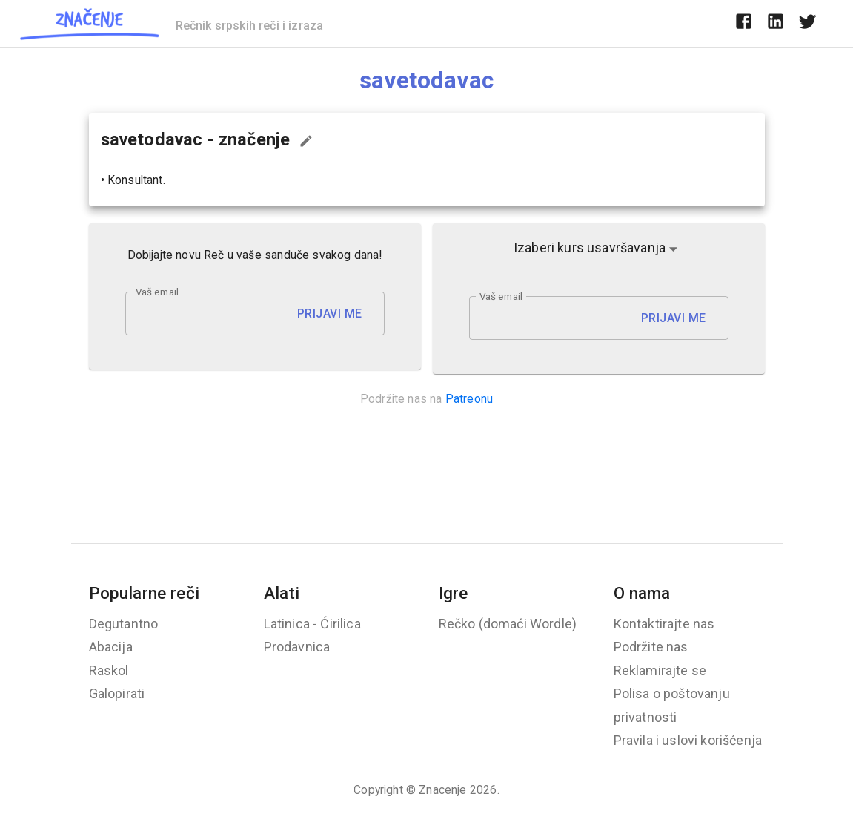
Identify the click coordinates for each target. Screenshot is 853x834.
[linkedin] (776, 23)
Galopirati (117, 693)
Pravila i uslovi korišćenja (688, 740)
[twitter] (807, 23)
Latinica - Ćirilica (312, 623)
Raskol (109, 670)
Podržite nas (651, 646)
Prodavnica (297, 646)
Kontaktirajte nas (664, 623)
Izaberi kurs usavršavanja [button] (590, 247)
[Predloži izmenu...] (306, 141)
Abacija (111, 646)
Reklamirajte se (660, 670)
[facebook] (744, 23)
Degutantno (124, 623)
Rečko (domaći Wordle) (508, 623)
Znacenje (442, 790)
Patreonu (469, 399)
